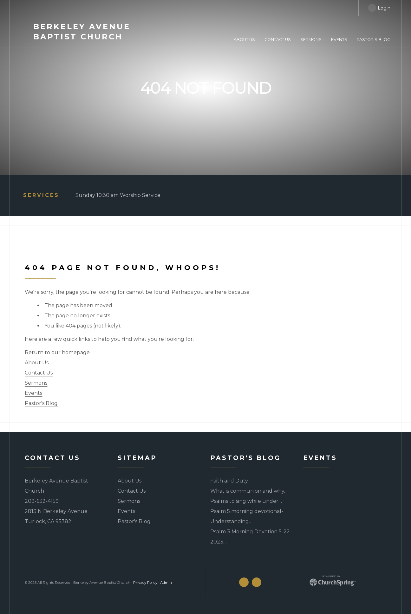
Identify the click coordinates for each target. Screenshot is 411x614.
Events (33, 393)
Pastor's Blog (41, 403)
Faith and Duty (229, 481)
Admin (166, 582)
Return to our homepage (57, 352)
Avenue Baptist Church (81, 31)
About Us (37, 363)
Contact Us (39, 373)
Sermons (36, 383)
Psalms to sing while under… (246, 501)
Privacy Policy (145, 582)
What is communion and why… (249, 491)
